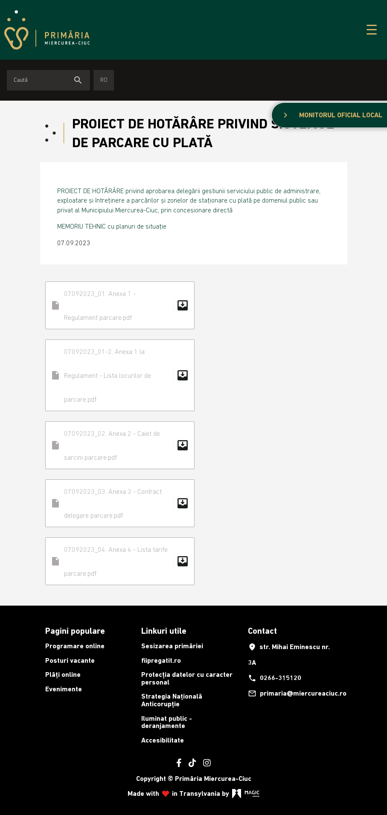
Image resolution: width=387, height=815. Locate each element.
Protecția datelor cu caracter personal (187, 678)
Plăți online (63, 674)
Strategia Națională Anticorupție (171, 700)
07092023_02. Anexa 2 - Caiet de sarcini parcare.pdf (119, 445)
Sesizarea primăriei (172, 646)
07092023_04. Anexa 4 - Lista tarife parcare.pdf (119, 561)
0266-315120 (274, 678)
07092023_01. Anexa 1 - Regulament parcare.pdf (119, 305)
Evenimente (63, 689)
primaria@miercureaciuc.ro (293, 693)
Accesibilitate (162, 740)
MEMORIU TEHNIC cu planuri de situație (111, 226)
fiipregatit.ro (161, 660)
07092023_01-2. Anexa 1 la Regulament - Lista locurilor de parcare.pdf (119, 375)
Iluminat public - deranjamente (166, 722)
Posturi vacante (70, 660)
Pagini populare (75, 631)
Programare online (75, 646)
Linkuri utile (163, 631)
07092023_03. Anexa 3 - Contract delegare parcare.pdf (119, 503)
